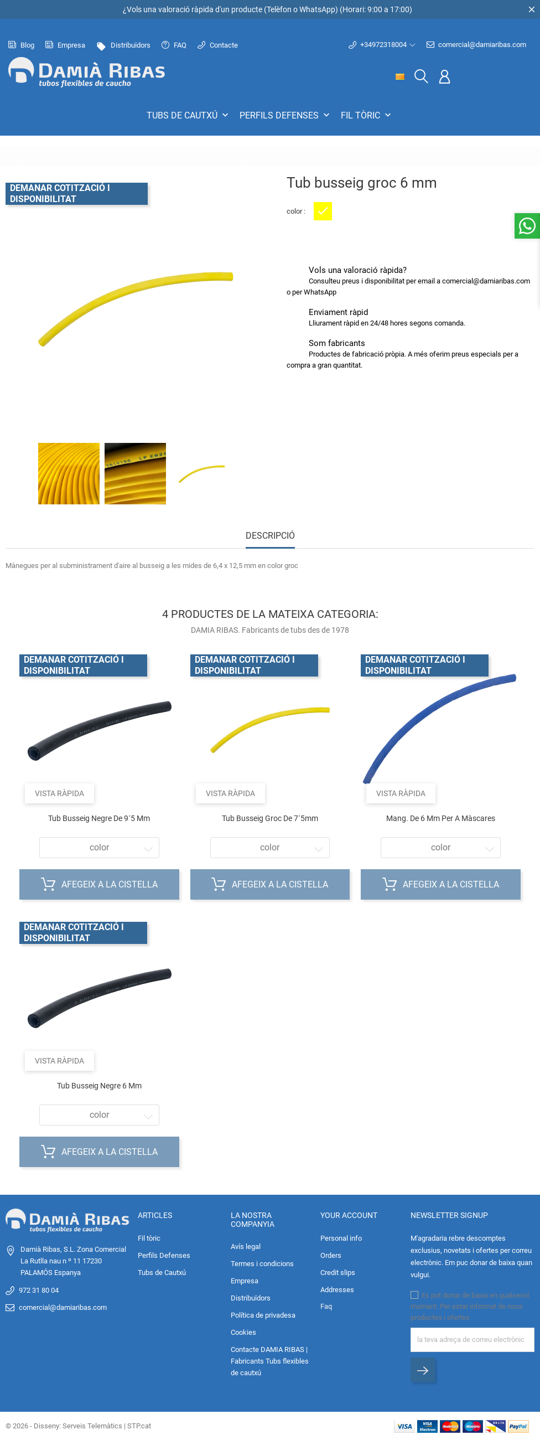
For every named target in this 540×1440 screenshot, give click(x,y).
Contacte (218, 45)
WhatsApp (317, 9)
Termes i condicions (262, 1264)
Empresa (65, 45)
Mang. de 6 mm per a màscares (440, 818)
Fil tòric (367, 115)
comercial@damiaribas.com (476, 44)
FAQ (174, 45)
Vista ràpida (59, 793)
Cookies (243, 1332)
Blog (21, 45)
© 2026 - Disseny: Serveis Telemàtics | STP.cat (78, 1426)
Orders (330, 1255)
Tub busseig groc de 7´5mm (270, 818)
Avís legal (246, 1246)
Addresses (337, 1290)
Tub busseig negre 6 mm (99, 1085)
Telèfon (279, 9)
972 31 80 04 (39, 1290)
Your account (348, 1215)
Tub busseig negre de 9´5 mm (99, 818)
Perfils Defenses (286, 115)
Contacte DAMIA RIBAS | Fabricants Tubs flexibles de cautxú (270, 1361)
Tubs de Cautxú (189, 115)
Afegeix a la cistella (99, 884)
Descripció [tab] (270, 535)
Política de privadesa (263, 1315)
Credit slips (337, 1272)
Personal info (341, 1238)
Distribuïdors (123, 45)
